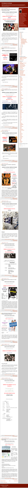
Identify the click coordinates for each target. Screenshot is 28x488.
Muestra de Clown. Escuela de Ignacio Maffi (8, 345)
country (21, 97)
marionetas (21, 123)
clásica (20, 92)
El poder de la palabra (22, 64)
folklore (21, 109)
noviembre (22, 38)
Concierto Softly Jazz (5, 131)
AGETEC (21, 77)
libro (20, 120)
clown (13, 376)
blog (20, 82)
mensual (21, 125)
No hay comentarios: (15, 44)
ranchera (21, 137)
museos (21, 127)
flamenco (21, 107)
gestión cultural (21, 112)
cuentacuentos (21, 98)
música (21, 128)
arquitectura (21, 78)
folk (20, 108)
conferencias (21, 95)
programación (15, 128)
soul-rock (21, 138)
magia (20, 122)
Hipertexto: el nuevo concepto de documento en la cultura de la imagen (23, 58)
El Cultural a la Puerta (7, 3)
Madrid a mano (21, 73)
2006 (20, 53)
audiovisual (21, 80)
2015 (20, 36)
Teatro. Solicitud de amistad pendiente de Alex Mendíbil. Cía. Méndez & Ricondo (9, 313)
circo (20, 91)
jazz (13, 128)
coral (20, 96)
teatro (16, 311)
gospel (20, 113)
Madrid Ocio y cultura (22, 70)
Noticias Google (21, 68)
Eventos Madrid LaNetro (22, 74)
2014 (20, 37)
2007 (20, 52)
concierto (12, 128)
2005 (20, 54)
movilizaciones (21, 126)
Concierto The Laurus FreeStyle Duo (7, 379)
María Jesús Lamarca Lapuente (23, 13)
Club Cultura (21, 67)
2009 (20, 50)
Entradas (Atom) (5, 482)
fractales (21, 111)
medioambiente (21, 124)
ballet (20, 81)
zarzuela (21, 142)
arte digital (21, 79)
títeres (20, 140)
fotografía (21, 110)
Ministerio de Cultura (22, 66)
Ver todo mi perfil (22, 23)
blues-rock (21, 83)
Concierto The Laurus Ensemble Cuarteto (8, 243)
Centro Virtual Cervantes (22, 65)
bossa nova (21, 84)
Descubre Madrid (22, 71)
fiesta (20, 106)
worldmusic (21, 141)
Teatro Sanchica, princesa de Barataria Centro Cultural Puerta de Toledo (9, 10)
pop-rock (21, 135)
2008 (20, 51)
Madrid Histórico (21, 72)
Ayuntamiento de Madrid (22, 75)
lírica (20, 121)
